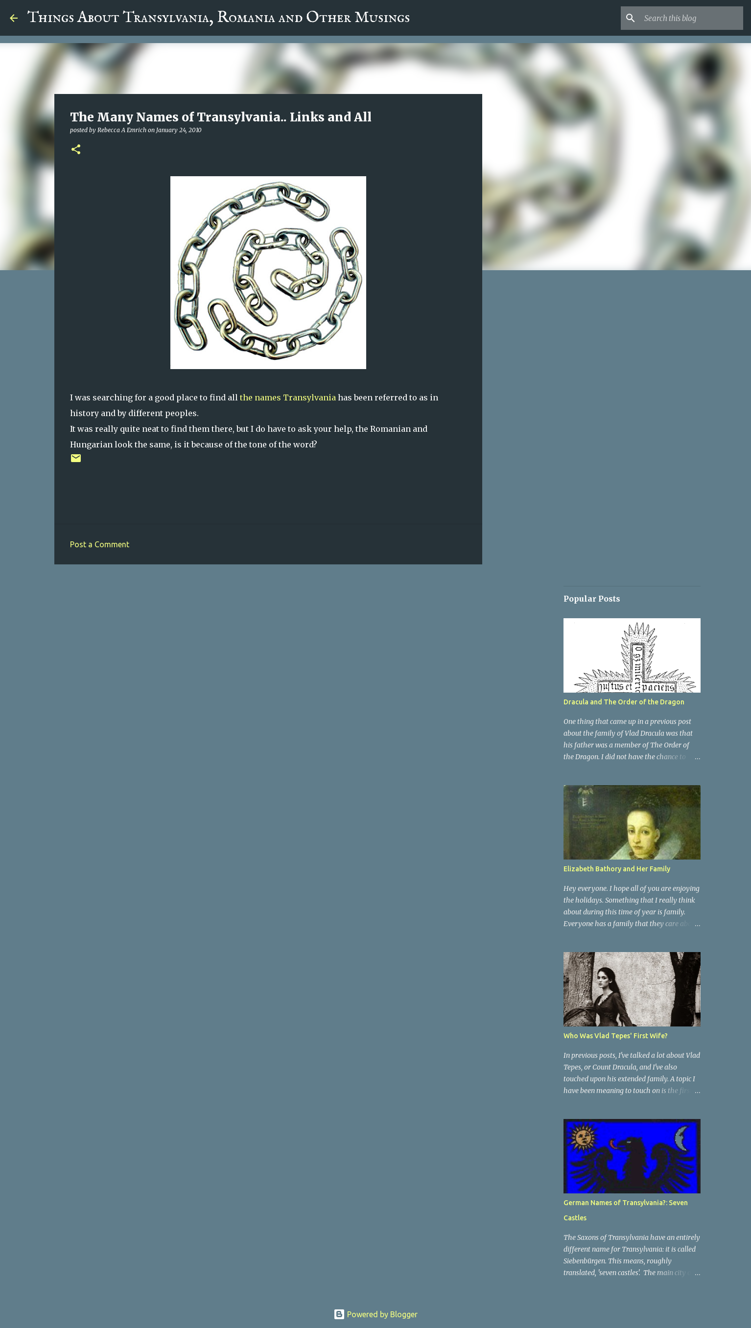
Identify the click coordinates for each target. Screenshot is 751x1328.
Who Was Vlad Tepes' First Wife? (615, 1036)
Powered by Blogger (375, 1314)
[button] (76, 150)
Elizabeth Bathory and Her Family (616, 869)
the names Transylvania (289, 397)
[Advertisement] (268, 647)
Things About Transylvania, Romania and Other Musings (218, 18)
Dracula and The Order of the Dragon (623, 702)
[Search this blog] (691, 18)
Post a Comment (99, 544)
